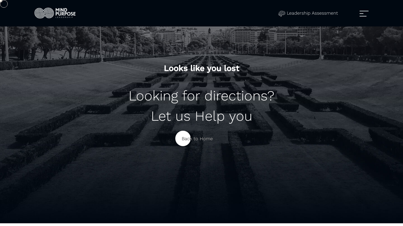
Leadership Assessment (308, 13)
